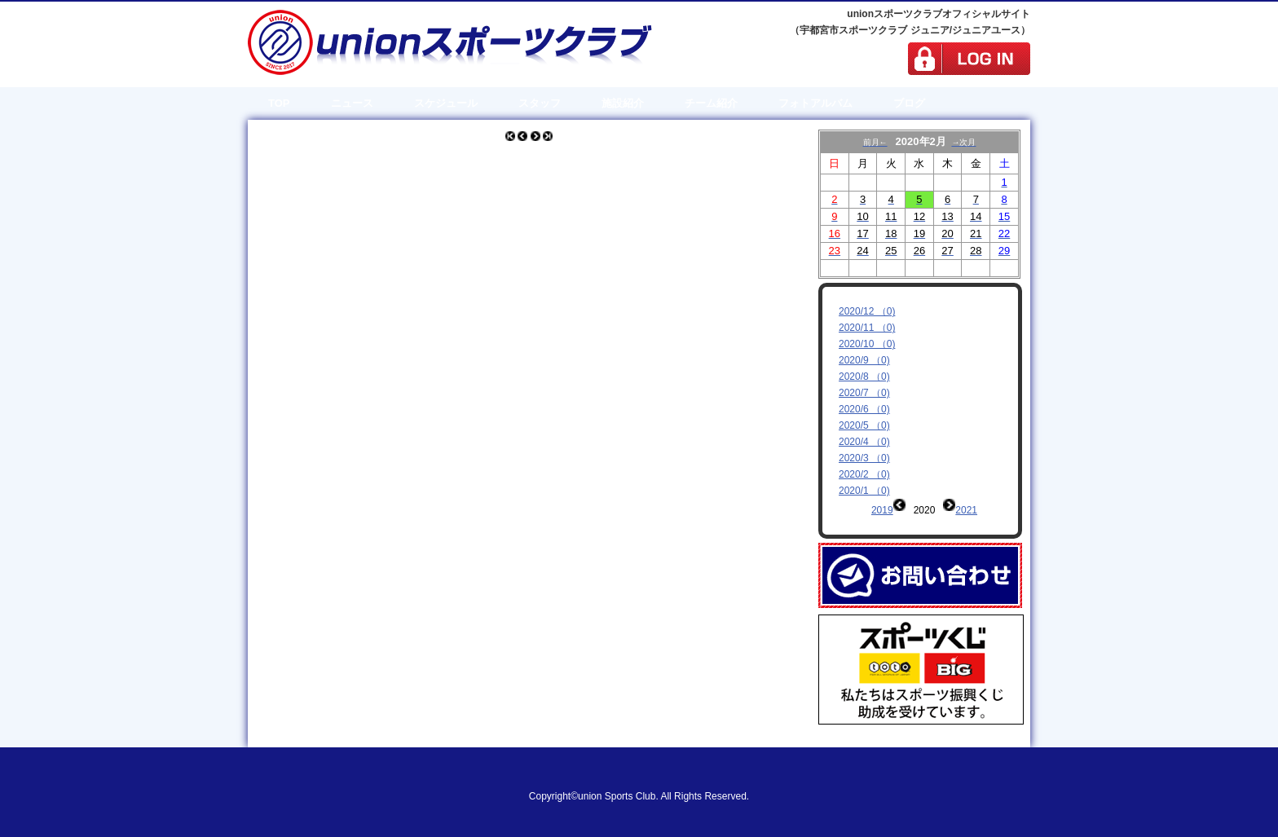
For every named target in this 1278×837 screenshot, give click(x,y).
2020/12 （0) (867, 311)
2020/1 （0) (864, 490)
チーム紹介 (711, 103)
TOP (279, 103)
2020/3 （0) (864, 458)
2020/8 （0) (864, 376)
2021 (966, 510)
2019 (882, 510)
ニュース (352, 103)
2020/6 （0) (864, 409)
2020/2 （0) (864, 474)
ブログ (909, 103)
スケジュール (446, 103)
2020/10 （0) (867, 344)
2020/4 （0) (864, 441)
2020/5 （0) (864, 425)
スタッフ (539, 103)
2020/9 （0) (864, 360)
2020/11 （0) (867, 327)
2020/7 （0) (864, 393)
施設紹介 (623, 103)
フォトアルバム (815, 103)
